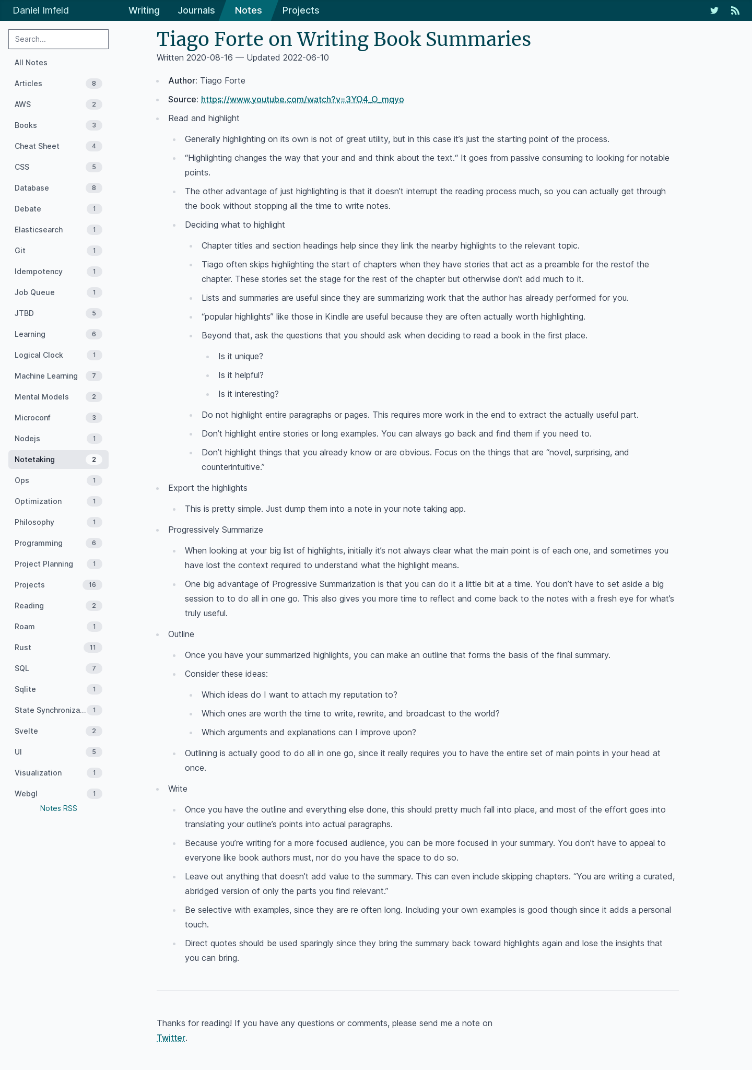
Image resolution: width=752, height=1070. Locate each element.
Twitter (171, 1037)
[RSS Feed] (735, 10)
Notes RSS (58, 808)
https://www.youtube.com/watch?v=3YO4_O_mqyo (302, 99)
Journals (196, 10)
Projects (301, 10)
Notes (248, 10)
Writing (144, 10)
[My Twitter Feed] (714, 10)
